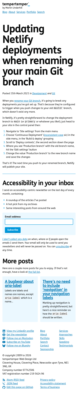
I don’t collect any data (14, 240)
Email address (13, 217)
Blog (4, 12)
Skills (61, 339)
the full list (34, 273)
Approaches (65, 335)
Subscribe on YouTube (16, 343)
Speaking (64, 343)
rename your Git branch (27, 101)
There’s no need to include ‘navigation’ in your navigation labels (56, 290)
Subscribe (12, 230)
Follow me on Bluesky (16, 346)
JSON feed (10, 384)
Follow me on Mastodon (17, 339)
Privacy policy (47, 381)
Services (20, 12)
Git (53, 93)
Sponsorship (47, 350)
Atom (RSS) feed (13, 380)
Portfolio (31, 12)
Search (41, 12)
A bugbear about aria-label (19, 284)
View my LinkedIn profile (18, 332)
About (12, 12)
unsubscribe (62, 247)
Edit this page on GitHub (17, 388)
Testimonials (66, 346)
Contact (44, 346)
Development (39, 93)
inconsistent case (53, 136)
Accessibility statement (53, 384)
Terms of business (50, 388)
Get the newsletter (14, 335)
